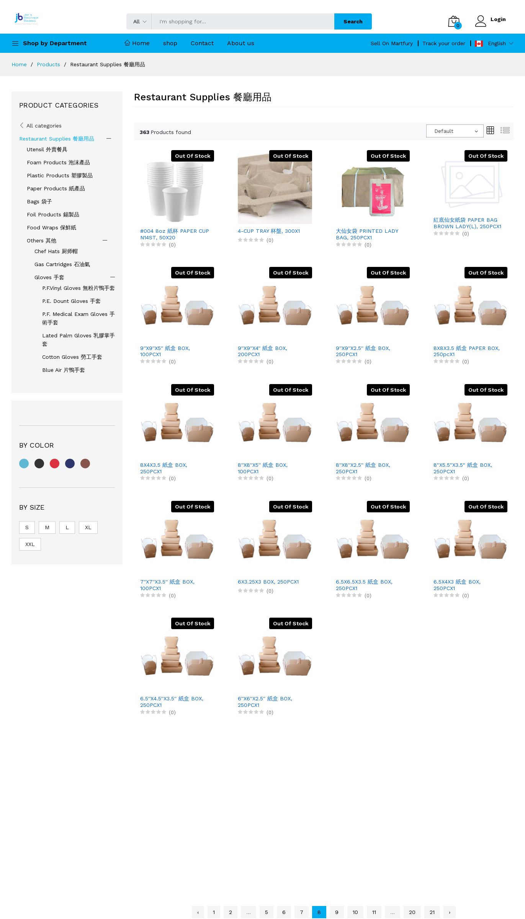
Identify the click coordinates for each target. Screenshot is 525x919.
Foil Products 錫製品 (53, 214)
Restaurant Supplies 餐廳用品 (56, 139)
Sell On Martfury (392, 43)
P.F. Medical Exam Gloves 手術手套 (78, 318)
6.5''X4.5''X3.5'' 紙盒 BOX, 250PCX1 (171, 701)
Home (137, 43)
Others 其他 (41, 240)
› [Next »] (449, 912)
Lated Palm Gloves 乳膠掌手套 (78, 339)
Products (48, 64)
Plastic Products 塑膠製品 (60, 175)
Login (498, 19)
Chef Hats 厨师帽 (56, 251)
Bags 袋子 (39, 201)
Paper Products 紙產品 (56, 188)
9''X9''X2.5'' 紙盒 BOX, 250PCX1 (363, 351)
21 (432, 912)
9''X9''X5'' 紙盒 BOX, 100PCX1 (165, 351)
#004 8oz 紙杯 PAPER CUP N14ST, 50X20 (174, 234)
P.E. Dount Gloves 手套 (71, 301)
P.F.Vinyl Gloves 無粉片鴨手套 (78, 288)
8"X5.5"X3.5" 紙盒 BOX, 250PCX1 (462, 468)
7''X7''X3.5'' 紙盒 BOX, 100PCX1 (167, 585)
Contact (202, 43)
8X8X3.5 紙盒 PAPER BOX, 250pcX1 (466, 351)
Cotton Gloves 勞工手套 (72, 357)
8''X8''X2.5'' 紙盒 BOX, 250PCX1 (363, 468)
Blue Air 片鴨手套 (63, 370)
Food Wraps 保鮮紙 (51, 227)
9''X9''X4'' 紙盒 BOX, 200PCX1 (262, 351)
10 (355, 912)
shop (170, 43)
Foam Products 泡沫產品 (58, 162)
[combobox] (455, 130)
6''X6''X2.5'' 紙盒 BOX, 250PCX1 (265, 701)
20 (412, 912)
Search (353, 21)
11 (374, 912)
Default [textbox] (443, 131)
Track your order (443, 43)
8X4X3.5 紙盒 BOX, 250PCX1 (163, 468)
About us (240, 43)
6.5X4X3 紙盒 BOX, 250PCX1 (457, 585)
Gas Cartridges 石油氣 (62, 264)
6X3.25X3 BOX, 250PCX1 (268, 582)
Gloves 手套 (49, 277)
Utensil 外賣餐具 (47, 149)
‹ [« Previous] (198, 912)
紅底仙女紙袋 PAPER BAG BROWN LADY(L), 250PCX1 (467, 223)
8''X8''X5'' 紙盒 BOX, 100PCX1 (263, 468)
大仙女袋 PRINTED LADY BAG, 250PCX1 (367, 234)
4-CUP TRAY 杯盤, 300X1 (269, 231)
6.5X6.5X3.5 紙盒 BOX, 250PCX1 (364, 585)
